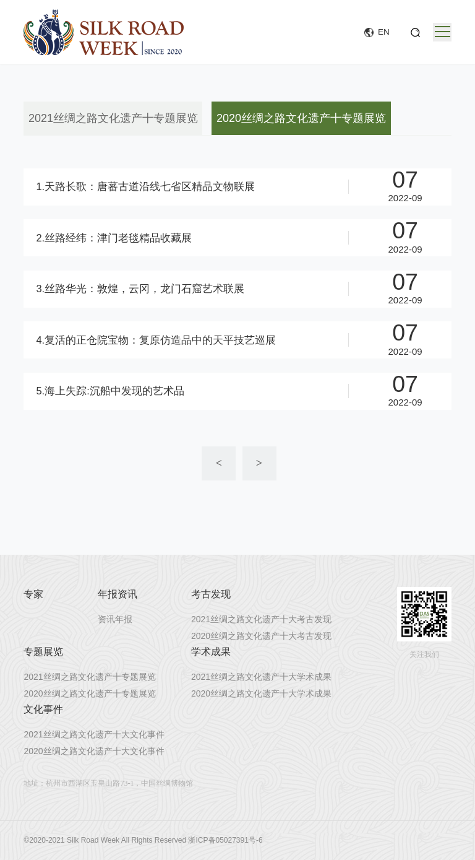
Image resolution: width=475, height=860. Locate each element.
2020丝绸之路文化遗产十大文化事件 (94, 751)
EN (384, 32)
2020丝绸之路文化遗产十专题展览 (301, 118)
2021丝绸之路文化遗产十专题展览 (113, 118)
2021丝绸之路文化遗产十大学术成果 (261, 677)
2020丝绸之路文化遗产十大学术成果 (261, 693)
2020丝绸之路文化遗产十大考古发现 (261, 636)
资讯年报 (115, 619)
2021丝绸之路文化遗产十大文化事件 (94, 734)
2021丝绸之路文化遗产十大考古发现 (261, 619)
